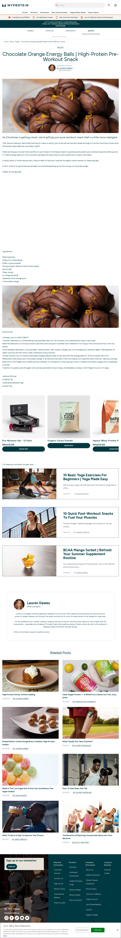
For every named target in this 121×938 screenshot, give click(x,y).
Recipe (17, 42)
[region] (60, 930)
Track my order (59, 903)
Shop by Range (75, 890)
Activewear (44, 12)
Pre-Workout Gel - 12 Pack (17, 440)
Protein (25, 12)
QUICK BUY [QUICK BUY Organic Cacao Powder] (68, 446)
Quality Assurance (93, 875)
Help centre (58, 884)
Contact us (58, 878)
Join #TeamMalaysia (93, 904)
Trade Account (92, 899)
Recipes (91, 31)
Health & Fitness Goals (75, 883)
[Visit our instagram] (6, 918)
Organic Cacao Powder (60, 440)
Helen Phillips (82, 494)
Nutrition (34, 12)
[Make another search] (60, 37)
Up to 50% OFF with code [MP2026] (60, 24)
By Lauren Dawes (65, 68)
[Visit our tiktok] (17, 918)
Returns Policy (59, 889)
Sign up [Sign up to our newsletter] (11, 866)
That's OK (97, 930)
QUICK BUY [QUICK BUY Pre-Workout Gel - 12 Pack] (23, 449)
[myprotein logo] (15, 5)
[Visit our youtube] (22, 918)
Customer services (58, 871)
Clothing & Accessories (74, 874)
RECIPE (60, 47)
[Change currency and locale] (24, 909)
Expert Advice (93, 12)
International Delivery (59, 896)
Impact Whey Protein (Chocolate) (24, 266)
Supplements (71, 31)
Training (30, 31)
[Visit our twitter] (27, 918)
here (47, 632)
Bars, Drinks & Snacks (59, 12)
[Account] (109, 5)
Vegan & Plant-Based (78, 12)
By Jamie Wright (19, 839)
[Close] (117, 930)
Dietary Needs (74, 895)
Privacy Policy (91, 889)
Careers (89, 910)
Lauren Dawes (82, 573)
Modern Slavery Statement (92, 882)
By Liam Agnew (19, 795)
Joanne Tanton (82, 532)
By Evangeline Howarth (84, 702)
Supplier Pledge (92, 915)
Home (6, 42)
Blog (11, 42)
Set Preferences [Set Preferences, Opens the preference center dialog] (82, 930)
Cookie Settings (11, 904)
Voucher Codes (107, 871)
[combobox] (79, 5)
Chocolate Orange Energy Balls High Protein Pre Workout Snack (43, 42)
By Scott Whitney (80, 842)
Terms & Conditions (93, 894)
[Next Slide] (117, 424)
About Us (89, 870)
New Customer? (75, 900)
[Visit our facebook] (11, 918)
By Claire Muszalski (81, 746)
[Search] (57, 5)
